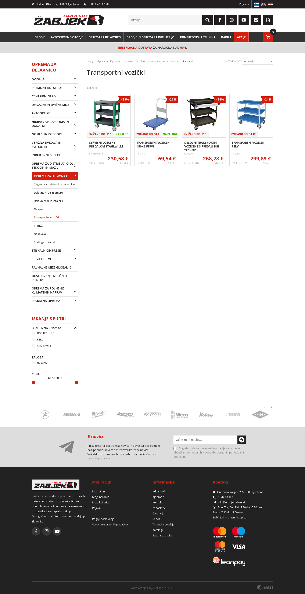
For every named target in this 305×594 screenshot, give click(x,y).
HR (270, 4)
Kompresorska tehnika (197, 37)
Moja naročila (100, 497)
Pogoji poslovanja (103, 519)
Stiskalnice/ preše (46, 250)
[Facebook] (219, 20)
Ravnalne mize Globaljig (52, 267)
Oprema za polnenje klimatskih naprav (48, 290)
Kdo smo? (158, 491)
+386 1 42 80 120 (96, 4)
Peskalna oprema (46, 301)
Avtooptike (41, 113)
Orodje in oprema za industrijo (150, 37)
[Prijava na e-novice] (241, 440)
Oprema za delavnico (105, 37)
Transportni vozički (46, 217)
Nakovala (40, 234)
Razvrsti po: (233, 61)
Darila (226, 37)
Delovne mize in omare (48, 192)
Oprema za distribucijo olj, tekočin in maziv (53, 165)
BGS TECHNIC (45, 333)
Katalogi (157, 530)
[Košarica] (268, 37)
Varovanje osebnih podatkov (110, 524)
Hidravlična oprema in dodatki (50, 124)
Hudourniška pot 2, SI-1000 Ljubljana (55, 4)
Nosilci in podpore (47, 134)
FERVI (40, 339)
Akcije (241, 37)
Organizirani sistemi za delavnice (54, 184)
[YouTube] (243, 20)
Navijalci (39, 209)
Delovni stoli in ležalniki (48, 201)
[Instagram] (231, 20)
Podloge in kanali (44, 242)
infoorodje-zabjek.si (231, 502)
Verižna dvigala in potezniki (46, 145)
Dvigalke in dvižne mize (50, 105)
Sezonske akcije (162, 535)
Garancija (158, 513)
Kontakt (157, 502)
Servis (156, 519)
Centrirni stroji (44, 96)
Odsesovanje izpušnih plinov (49, 278)
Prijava (244, 4)
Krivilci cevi (41, 259)
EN (263, 4)
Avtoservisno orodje (67, 37)
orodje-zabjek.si (96, 61)
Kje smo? (158, 497)
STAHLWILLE (45, 346)
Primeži (38, 225)
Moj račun (98, 491)
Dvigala (38, 79)
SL (256, 4)
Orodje (40, 37)
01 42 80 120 (223, 497)
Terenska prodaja (163, 524)
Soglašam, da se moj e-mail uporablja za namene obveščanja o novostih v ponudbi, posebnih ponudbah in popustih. (209, 452)
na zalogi (42, 362)
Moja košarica (101, 502)
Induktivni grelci (46, 155)
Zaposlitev (158, 508)
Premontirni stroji (47, 88)
